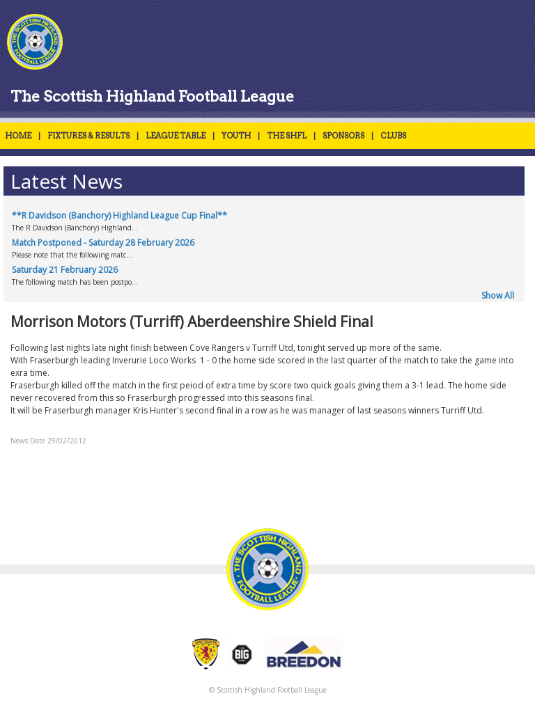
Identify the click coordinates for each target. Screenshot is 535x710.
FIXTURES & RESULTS (88, 136)
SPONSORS (343, 136)
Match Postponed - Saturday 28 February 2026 (103, 242)
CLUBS (393, 136)
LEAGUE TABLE (176, 136)
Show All (497, 295)
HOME (18, 136)
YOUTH (236, 136)
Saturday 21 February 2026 (65, 270)
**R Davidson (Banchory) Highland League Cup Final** (119, 215)
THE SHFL (287, 136)
